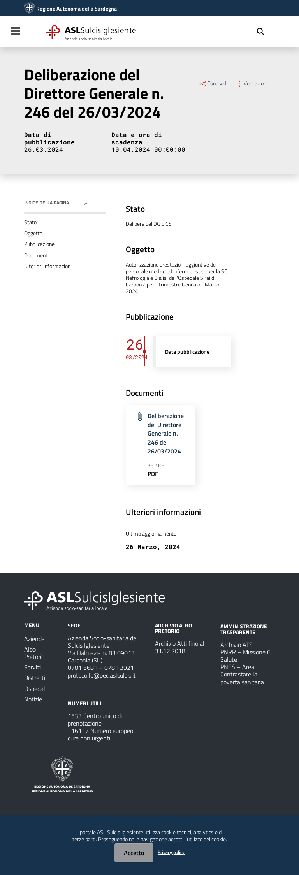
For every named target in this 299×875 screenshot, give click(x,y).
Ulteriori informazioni (48, 266)
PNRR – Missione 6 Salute (245, 655)
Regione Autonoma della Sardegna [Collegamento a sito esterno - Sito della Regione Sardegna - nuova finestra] (76, 8)
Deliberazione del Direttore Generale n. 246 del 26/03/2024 (166, 433)
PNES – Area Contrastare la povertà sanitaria (242, 674)
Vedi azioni (251, 83)
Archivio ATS (236, 644)
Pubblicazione (39, 244)
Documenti (36, 255)
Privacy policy (171, 852)
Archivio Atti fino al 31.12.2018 (179, 647)
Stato (30, 222)
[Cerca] (260, 31)
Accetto (134, 852)
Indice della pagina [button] (46, 202)
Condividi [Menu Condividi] (213, 83)
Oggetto (33, 233)
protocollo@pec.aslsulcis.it (102, 675)
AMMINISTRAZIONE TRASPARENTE (243, 629)
